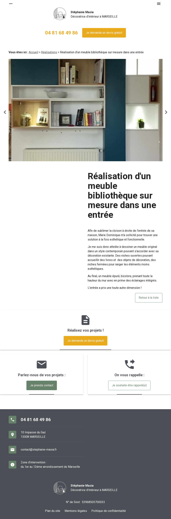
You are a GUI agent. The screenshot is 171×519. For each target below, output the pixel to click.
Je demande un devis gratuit (104, 32)
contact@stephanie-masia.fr (39, 449)
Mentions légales (76, 511)
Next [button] (166, 112)
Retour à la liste (149, 297)
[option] (86, 110)
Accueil (33, 52)
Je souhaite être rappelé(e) (129, 385)
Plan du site (52, 511)
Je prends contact (41, 385)
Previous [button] (5, 112)
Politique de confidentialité (108, 511)
